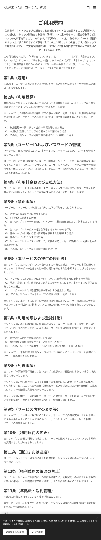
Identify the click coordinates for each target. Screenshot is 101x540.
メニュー (94, 7)
